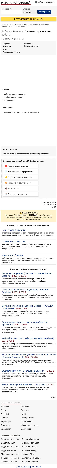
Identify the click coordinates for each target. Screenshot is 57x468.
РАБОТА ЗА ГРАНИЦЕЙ (16, 2)
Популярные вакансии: (11, 403)
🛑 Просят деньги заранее (16, 166)
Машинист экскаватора (30, 425)
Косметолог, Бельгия (12, 255)
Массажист (6, 429)
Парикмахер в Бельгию (13, 230)
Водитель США (8, 443)
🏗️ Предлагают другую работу (18, 183)
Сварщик (25, 406)
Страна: (26, 9)
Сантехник (26, 429)
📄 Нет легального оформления (19, 172)
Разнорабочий (27, 418)
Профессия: (6, 9)
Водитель (5, 406)
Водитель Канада (29, 450)
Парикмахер (26, 421)
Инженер (5, 414)
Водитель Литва (8, 450)
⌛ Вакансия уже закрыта (16, 194)
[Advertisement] (28, 71)
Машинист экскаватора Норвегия (10, 454)
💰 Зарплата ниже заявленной (18, 177)
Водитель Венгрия (29, 462)
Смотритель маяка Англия (31, 458)
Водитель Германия (10, 439)
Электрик (25, 410)
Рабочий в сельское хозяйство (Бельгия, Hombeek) (28, 338)
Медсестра (6, 421)
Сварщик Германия (30, 439)
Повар (3, 410)
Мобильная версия (46, 2)
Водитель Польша (29, 447)
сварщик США (28, 454)
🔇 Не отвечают (12, 188)
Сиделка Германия (30, 443)
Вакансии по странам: (10, 435)
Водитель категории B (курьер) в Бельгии (23, 371)
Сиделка (4, 418)
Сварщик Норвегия (10, 458)
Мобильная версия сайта (28, 466)
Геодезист (5, 425)
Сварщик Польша (9, 462)
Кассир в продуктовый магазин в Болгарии (23, 384)
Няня (23, 414)
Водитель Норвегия (10, 447)
